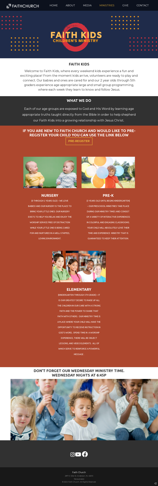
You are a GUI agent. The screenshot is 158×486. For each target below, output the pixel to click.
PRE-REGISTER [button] (79, 141)
